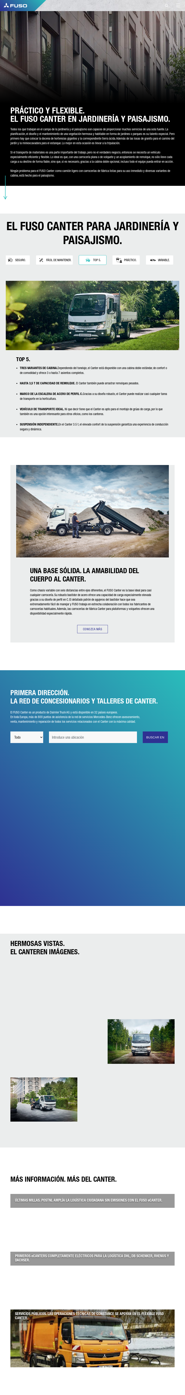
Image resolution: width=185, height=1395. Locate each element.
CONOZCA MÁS (92, 629)
